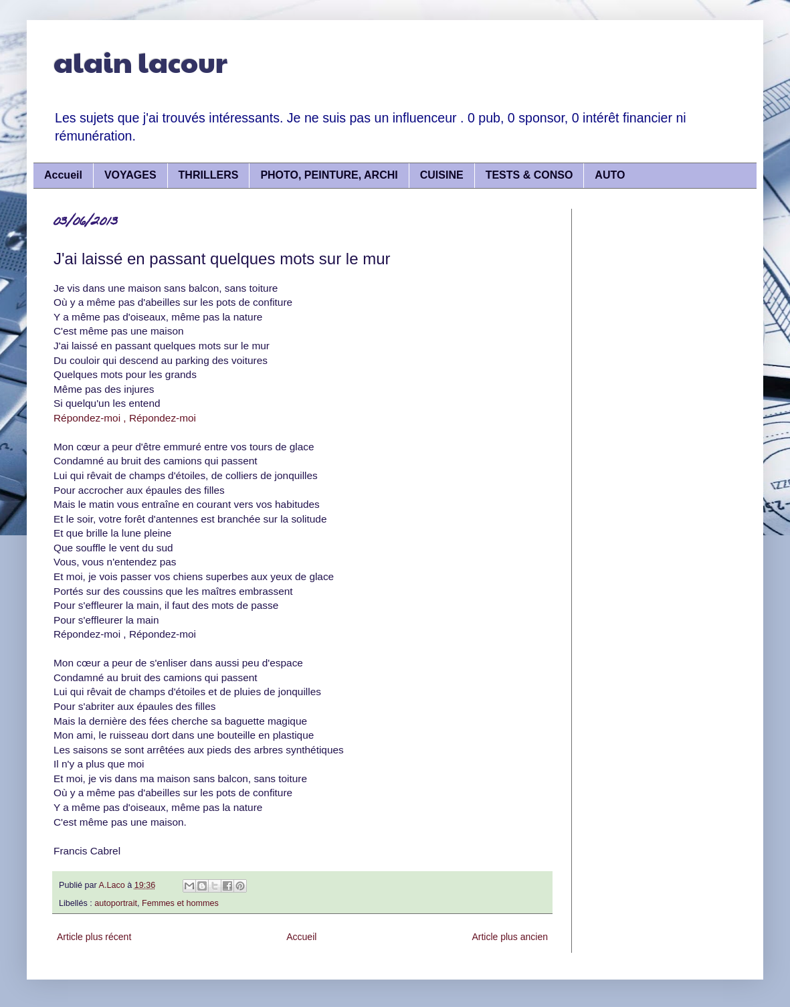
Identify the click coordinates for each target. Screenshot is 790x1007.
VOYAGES (130, 175)
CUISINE (442, 175)
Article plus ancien (510, 936)
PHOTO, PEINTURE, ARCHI (328, 175)
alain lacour (140, 61)
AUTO (610, 175)
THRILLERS (209, 175)
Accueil (63, 175)
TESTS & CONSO (529, 175)
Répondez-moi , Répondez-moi (125, 418)
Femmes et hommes (180, 903)
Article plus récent (94, 936)
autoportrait (115, 903)
